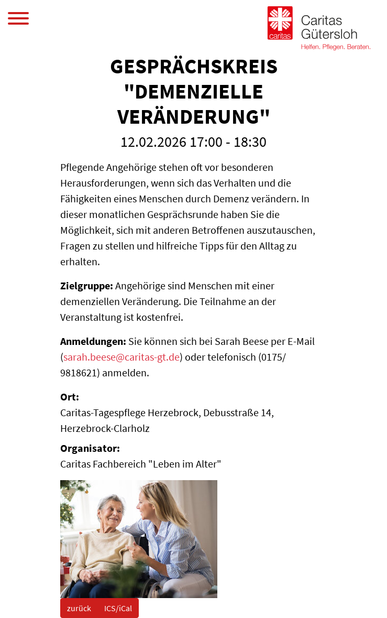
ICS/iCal (118, 608)
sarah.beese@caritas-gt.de (121, 356)
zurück (79, 608)
